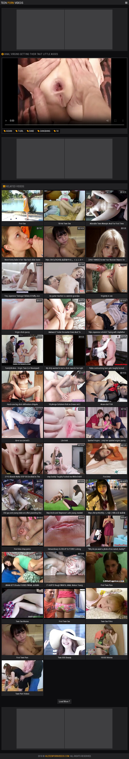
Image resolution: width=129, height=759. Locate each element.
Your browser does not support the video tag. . (64, 93)
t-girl (19, 131)
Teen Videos (12, 2)
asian (8, 131)
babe (30, 131)
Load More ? (64, 701)
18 (56, 131)
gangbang (44, 131)
